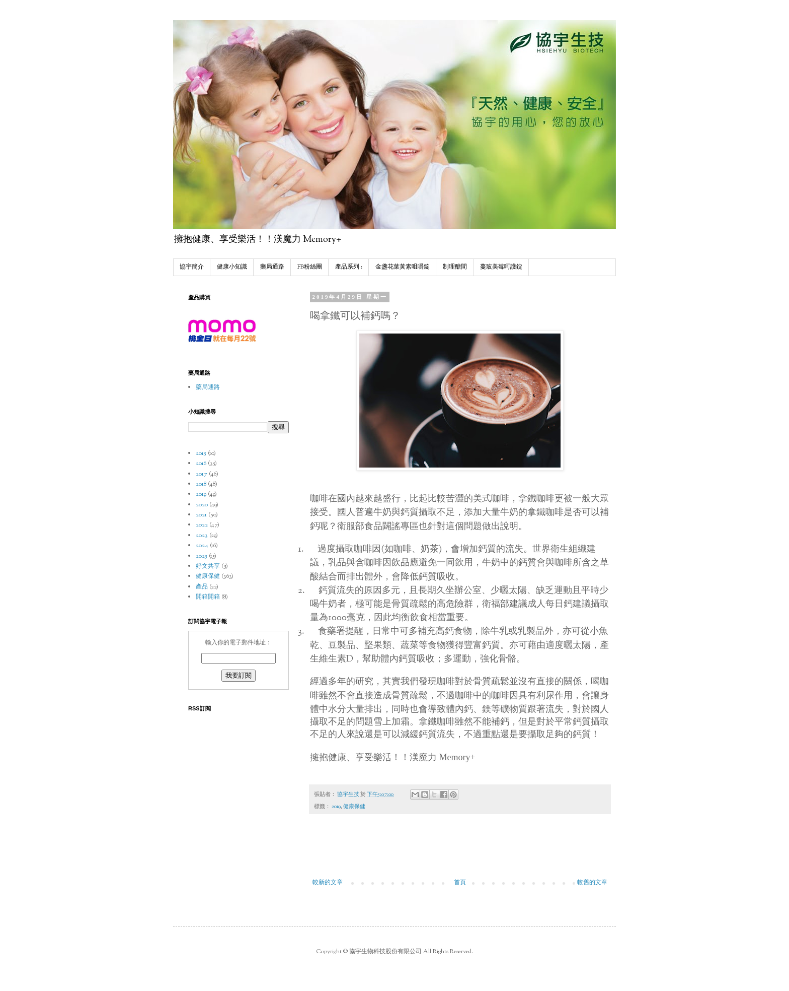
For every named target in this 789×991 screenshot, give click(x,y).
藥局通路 (272, 267)
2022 (202, 525)
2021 (201, 514)
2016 (201, 463)
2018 (201, 484)
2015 (201, 453)
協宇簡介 (192, 267)
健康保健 (354, 807)
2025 (201, 556)
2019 (336, 807)
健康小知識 (232, 267)
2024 (202, 545)
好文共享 (208, 566)
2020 (202, 504)
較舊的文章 (592, 882)
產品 (202, 586)
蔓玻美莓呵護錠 (501, 267)
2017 (201, 474)
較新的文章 (327, 882)
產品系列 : (348, 267)
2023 (202, 535)
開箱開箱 (208, 597)
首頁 (460, 882)
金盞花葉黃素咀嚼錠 (402, 267)
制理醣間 (455, 267)
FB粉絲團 (309, 267)
